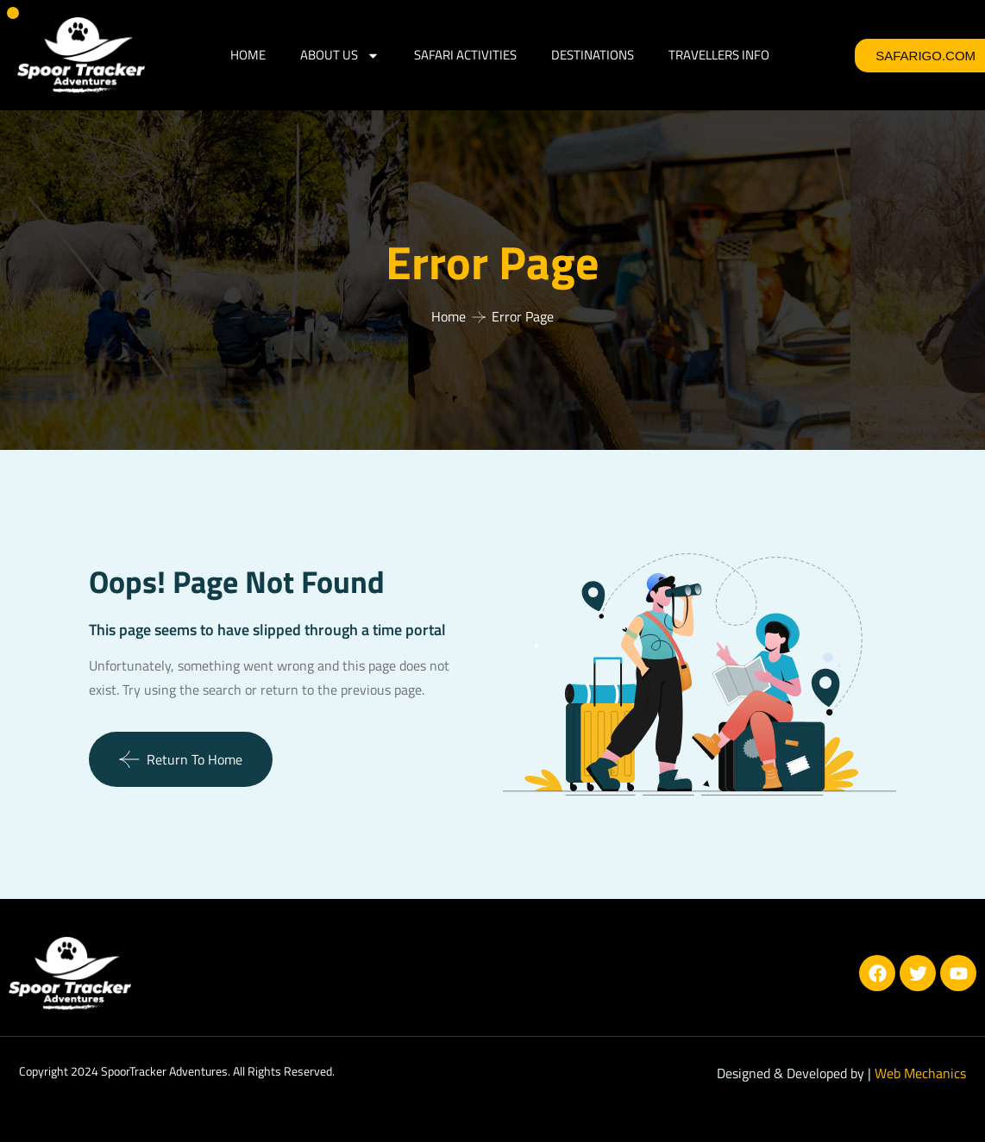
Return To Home (180, 759)
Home (448, 316)
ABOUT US (340, 56)
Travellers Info (718, 55)
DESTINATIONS (592, 55)
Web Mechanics (920, 1073)
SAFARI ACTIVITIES (465, 55)
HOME (248, 55)
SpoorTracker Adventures (164, 1071)
